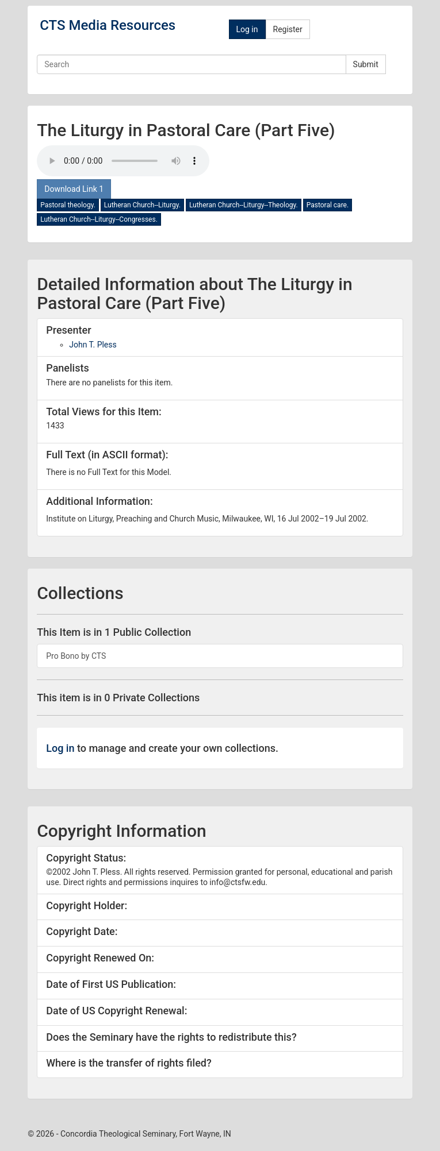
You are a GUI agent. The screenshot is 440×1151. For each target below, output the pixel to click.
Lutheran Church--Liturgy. (142, 205)
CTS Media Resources (107, 25)
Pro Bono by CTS (76, 656)
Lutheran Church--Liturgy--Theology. (243, 205)
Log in (247, 29)
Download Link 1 (74, 189)
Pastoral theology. (67, 205)
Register (288, 29)
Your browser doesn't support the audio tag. (123, 160)
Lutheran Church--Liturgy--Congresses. (99, 219)
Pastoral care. (328, 205)
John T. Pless (93, 344)
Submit (365, 64)
